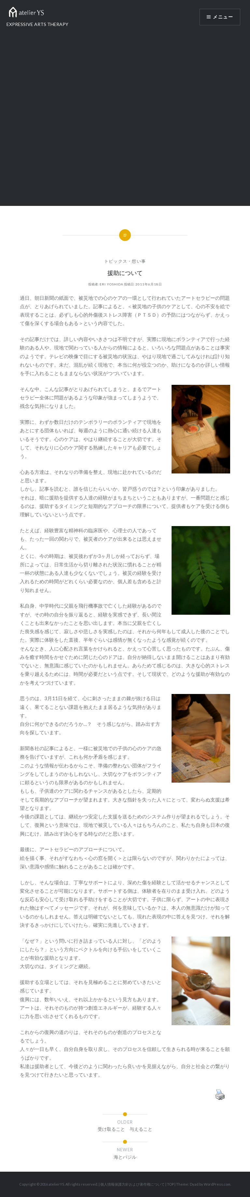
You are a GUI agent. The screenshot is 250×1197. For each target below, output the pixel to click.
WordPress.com (217, 1184)
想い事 (139, 261)
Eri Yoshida (111, 284)
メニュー (223, 16)
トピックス (116, 261)
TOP (170, 1184)
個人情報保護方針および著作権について (132, 1184)
